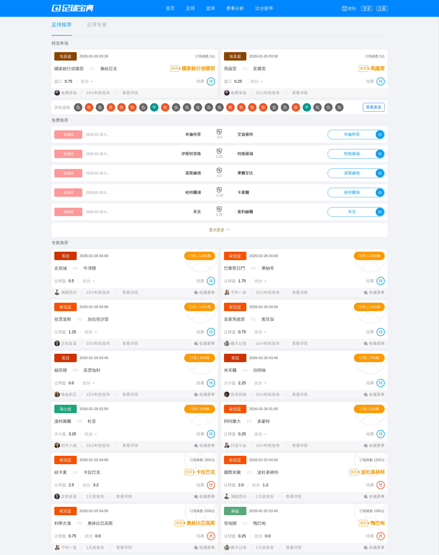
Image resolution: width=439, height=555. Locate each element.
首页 (170, 8)
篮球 (210, 8)
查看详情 (133, 93)
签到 (352, 8)
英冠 (65, 256)
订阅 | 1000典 (369, 307)
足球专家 (97, 24)
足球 (190, 8)
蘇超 (235, 511)
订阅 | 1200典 (199, 256)
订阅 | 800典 (200, 358)
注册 (382, 8)
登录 (367, 8)
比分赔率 (264, 8)
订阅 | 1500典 (199, 307)
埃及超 (65, 56)
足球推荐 (62, 24)
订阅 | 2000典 (369, 256)
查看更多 (374, 107)
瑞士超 (65, 409)
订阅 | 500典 (200, 409)
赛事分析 (235, 8)
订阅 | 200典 (369, 409)
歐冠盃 (235, 256)
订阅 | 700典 (369, 358)
